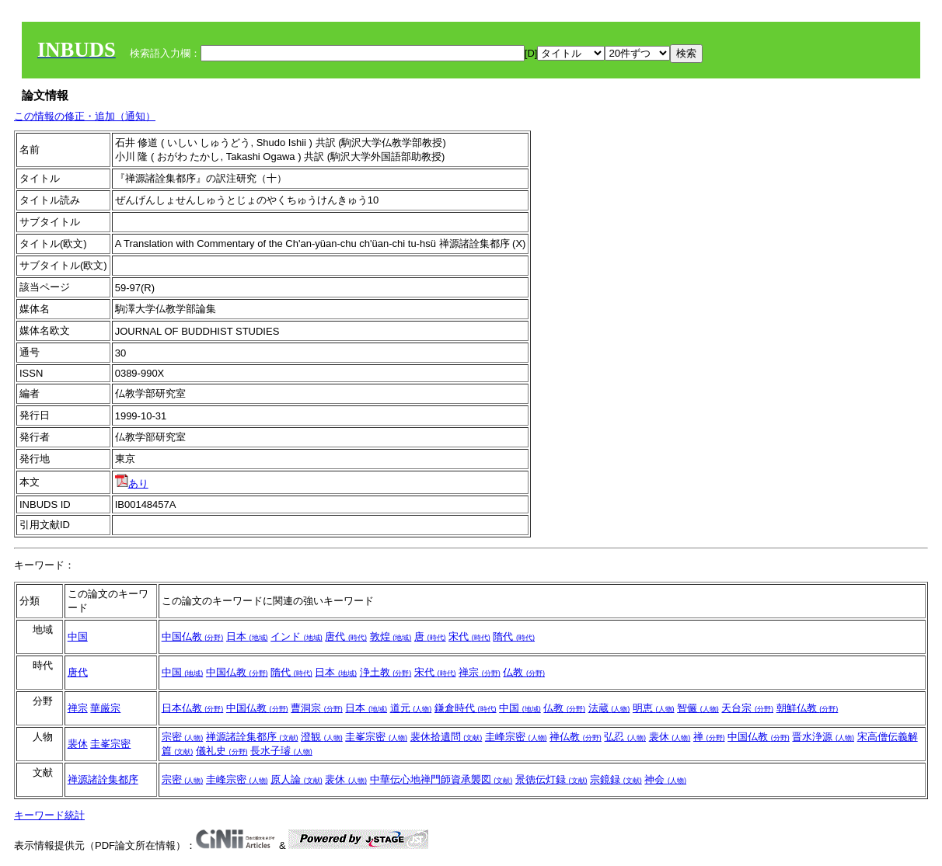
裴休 (78, 743)
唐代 (346, 636)
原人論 (296, 779)
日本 (247, 636)
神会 (665, 779)
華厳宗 (105, 708)
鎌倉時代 (465, 708)
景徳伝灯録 (551, 779)
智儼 (698, 708)
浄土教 (386, 672)
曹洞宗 (317, 708)
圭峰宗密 (516, 737)
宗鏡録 (616, 779)
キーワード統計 (49, 815)
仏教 (524, 672)
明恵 (654, 708)
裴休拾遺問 (446, 737)
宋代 (469, 636)
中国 (78, 636)
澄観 (322, 737)
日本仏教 (193, 708)
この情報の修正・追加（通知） (84, 116)
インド (296, 636)
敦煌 (391, 636)
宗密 (183, 737)
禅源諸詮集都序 (252, 737)
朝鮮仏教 (807, 708)
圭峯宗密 (110, 743)
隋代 (514, 636)
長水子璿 (281, 750)
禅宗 (480, 672)
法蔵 (609, 708)
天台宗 (747, 708)
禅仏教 (576, 737)
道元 (411, 708)
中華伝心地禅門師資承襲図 (441, 779)
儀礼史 (222, 750)
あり (131, 483)
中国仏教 (193, 636)
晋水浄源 (823, 737)
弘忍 (625, 737)
